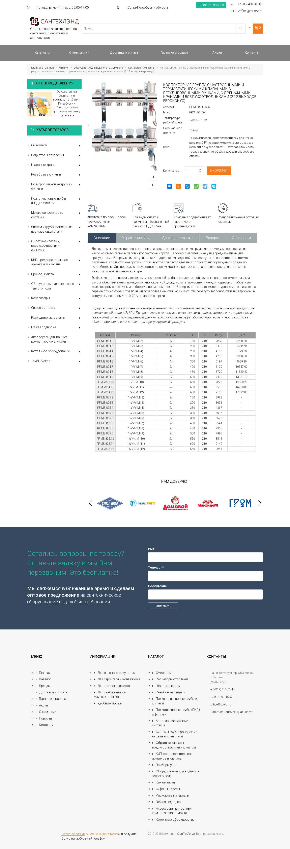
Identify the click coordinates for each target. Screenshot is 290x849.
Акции (41, 705)
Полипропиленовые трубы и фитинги (56, 186)
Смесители (56, 145)
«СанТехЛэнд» (186, 833)
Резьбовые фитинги (56, 174)
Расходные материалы (56, 318)
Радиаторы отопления (56, 155)
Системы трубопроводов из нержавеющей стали (56, 229)
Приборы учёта (56, 274)
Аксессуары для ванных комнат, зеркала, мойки (49, 339)
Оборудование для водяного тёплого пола (98, 67)
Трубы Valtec (56, 361)
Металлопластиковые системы (56, 215)
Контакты (44, 725)
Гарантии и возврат (51, 699)
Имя (151, 549)
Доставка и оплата (178, 238)
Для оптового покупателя (115, 673)
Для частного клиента (112, 686)
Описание (102, 238)
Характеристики (136, 238)
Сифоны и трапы (56, 308)
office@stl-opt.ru (250, 11)
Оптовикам (241, 238)
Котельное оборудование (56, 351)
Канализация (56, 298)
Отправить (163, 606)
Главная (43, 673)
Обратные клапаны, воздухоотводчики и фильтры (56, 245)
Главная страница (42, 67)
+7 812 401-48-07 (250, 4)
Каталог (64, 67)
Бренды (42, 686)
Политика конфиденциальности (231, 711)
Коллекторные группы (141, 67)
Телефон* (156, 567)
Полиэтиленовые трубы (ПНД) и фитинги (56, 201)
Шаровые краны (56, 165)
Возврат (213, 238)
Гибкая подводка (56, 327)
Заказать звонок (211, 5)
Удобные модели (108, 703)
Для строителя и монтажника (117, 679)
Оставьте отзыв (73, 834)
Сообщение (157, 586)
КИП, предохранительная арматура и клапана (56, 262)
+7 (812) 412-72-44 (222, 689)
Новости (43, 718)
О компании (45, 712)
